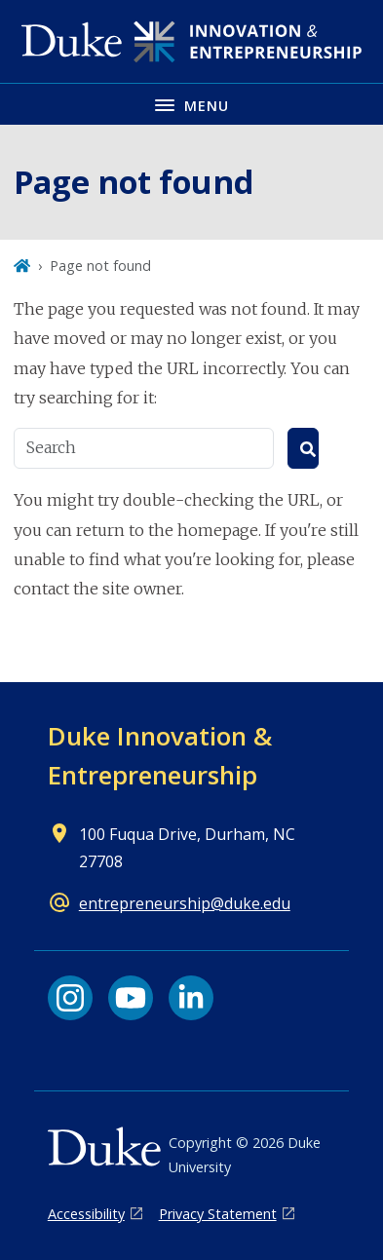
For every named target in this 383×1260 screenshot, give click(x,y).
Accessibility (86, 1213)
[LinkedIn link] (191, 997)
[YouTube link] (130, 997)
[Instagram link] (70, 997)
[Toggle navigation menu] (191, 104)
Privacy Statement (218, 1213)
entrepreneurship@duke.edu (184, 903)
